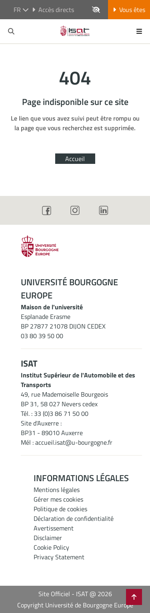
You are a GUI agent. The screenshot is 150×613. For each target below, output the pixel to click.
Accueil (75, 158)
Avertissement (54, 528)
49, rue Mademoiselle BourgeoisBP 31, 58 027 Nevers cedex (64, 399)
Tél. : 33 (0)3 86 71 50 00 (54, 413)
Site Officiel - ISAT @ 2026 (75, 594)
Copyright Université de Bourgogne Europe (75, 605)
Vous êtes (129, 9)
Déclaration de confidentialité (74, 518)
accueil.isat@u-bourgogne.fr (73, 442)
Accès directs (53, 9)
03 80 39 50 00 (42, 336)
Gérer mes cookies (58, 499)
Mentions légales (57, 489)
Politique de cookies (60, 509)
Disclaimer (48, 537)
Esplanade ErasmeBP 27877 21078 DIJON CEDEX (63, 321)
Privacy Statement (59, 557)
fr (21, 9)
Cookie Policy (51, 547)
